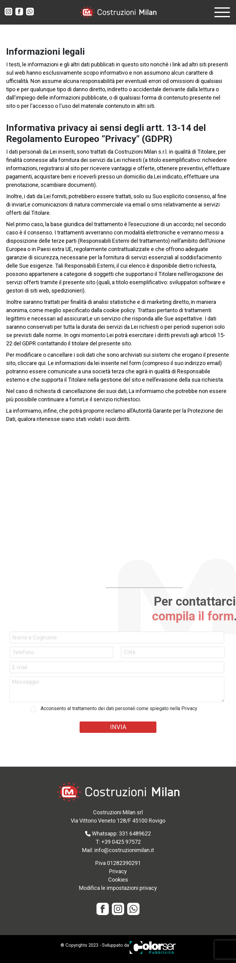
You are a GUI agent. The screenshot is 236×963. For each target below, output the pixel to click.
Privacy (118, 871)
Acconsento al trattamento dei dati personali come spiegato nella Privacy (119, 708)
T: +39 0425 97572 (118, 842)
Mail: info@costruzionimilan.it (118, 850)
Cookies (118, 879)
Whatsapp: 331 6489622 (118, 833)
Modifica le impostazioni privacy (118, 888)
